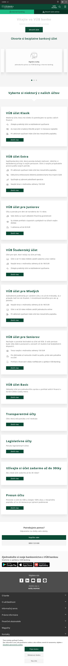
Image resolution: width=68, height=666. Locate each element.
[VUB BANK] (8, 7)
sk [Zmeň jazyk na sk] (62, 2)
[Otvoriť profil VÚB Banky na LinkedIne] (27, 580)
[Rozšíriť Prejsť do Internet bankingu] (17, 12)
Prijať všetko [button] (34, 649)
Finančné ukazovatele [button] (11, 621)
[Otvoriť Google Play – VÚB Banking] (10, 564)
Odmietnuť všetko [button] (34, 655)
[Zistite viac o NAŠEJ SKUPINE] (34, 588)
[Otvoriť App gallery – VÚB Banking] (42, 564)
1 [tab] (31, 80)
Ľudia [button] (4, 2)
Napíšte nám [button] (34, 537)
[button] (59, 7)
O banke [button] (5, 595)
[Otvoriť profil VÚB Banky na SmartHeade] (45, 580)
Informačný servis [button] (9, 608)
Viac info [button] (34, 661)
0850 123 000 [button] (34, 543)
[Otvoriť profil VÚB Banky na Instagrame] (39, 580)
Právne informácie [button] (10, 615)
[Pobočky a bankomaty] (59, 2)
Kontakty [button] (6, 634)
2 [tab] (34, 80)
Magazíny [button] (6, 628)
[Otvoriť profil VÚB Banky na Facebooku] (21, 580)
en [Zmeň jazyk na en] (66, 2)
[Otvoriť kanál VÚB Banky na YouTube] (33, 580)
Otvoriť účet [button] (34, 30)
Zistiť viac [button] (15, 140)
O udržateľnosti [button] (8, 602)
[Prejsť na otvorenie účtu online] (51, 12)
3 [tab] (36, 80)
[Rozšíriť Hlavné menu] (65, 7)
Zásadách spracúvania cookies (13, 644)
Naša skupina (54, 6)
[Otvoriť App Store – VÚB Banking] (26, 564)
